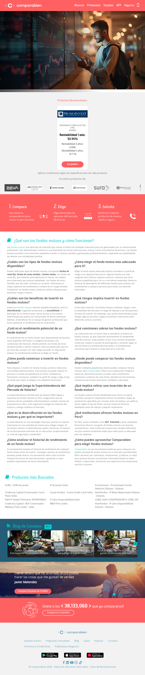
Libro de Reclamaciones (103, 666)
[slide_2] (121, 594)
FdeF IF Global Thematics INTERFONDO (25, 499)
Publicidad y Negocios (67, 646)
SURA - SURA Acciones (16, 485)
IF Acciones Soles (59, 485)
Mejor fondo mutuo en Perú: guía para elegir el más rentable (72, 552)
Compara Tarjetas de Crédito (33, 591)
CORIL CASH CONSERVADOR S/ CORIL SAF (116, 499)
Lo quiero (72, 164)
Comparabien (94, 370)
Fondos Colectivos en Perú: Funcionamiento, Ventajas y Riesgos (29, 552)
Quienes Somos (32, 640)
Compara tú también (58, 612)
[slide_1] (117, 594)
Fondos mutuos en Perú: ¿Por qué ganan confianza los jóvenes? (116, 552)
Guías (87, 640)
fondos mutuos (18, 247)
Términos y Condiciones (80, 74)
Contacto (113, 640)
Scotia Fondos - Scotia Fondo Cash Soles (71, 492)
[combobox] (28, 46)
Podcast (98, 640)
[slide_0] (114, 594)
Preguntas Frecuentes (58, 640)
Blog (76, 640)
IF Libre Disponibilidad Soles (65, 499)
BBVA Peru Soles (59, 503)
